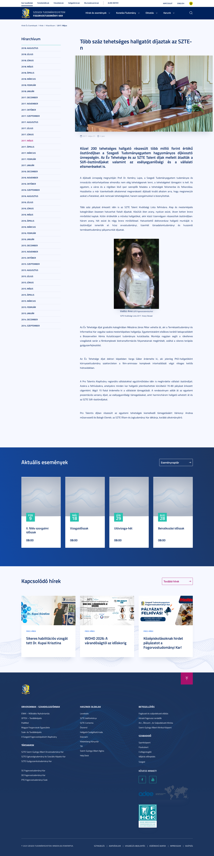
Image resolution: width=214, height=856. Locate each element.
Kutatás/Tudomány (126, 12)
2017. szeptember (30, 115)
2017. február (28, 159)
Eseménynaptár (170, 462)
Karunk (167, 12)
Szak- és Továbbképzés (31, 732)
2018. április (27, 72)
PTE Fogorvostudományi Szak (34, 779)
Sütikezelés (99, 846)
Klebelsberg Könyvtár (89, 741)
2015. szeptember (30, 264)
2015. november (29, 251)
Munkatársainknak (91, 3)
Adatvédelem (115, 846)
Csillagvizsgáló (145, 751)
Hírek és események (96, 12)
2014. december (29, 319)
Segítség (189, 846)
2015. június (27, 282)
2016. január (27, 239)
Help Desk (84, 755)
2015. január (27, 313)
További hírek (171, 581)
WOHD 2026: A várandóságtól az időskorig (105, 640)
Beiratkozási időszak (171, 528)
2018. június (27, 60)
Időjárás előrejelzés (147, 756)
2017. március (28, 152)
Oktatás (150, 12)
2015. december (29, 245)
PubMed (25, 722)
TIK (81, 746)
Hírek (41, 25)
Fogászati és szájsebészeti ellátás (153, 713)
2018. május (27, 66)
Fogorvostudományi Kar (48, 15)
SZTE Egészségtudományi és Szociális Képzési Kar (43, 756)
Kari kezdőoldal (27, 3)
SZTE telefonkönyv (88, 718)
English (180, 3)
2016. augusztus (29, 196)
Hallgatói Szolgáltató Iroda (91, 732)
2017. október (28, 109)
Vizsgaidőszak (79, 528)
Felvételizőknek (43, 3)
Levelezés (84, 713)
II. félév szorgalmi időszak (37, 530)
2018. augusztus (29, 48)
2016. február (28, 233)
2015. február (28, 307)
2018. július (27, 54)
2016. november (29, 177)
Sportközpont (145, 742)
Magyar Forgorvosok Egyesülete (35, 727)
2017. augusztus (29, 122)
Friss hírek (31, 631)
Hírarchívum (50, 25)
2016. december (29, 171)
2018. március (28, 78)
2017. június (27, 134)
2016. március (28, 227)
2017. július (27, 128)
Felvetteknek (59, 3)
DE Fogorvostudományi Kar (33, 775)
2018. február (28, 85)
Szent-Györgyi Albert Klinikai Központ (155, 727)
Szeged (142, 761)
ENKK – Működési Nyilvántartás (35, 713)
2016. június (27, 208)
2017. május (62, 25)
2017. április (27, 146)
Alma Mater (113, 3)
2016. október (28, 183)
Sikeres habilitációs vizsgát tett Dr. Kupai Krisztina (47, 640)
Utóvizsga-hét (123, 528)
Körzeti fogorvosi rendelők (150, 718)
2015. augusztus (29, 270)
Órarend (83, 727)
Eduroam (84, 736)
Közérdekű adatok (157, 846)
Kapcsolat (167, 3)
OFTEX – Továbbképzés (31, 718)
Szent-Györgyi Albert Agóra (92, 750)
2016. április (27, 220)
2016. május (27, 214)
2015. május (27, 288)
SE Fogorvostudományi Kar (33, 770)
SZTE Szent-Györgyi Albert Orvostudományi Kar (42, 751)
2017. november (29, 103)
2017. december (29, 97)
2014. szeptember (30, 325)
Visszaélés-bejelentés (135, 846)
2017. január (27, 165)
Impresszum (175, 846)
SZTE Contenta (86, 722)
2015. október (28, 257)
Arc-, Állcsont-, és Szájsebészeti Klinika (156, 722)
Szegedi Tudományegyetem (49, 12)
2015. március (28, 301)
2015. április (27, 294)
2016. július (27, 202)
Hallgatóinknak (74, 3)
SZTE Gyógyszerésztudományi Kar (36, 761)
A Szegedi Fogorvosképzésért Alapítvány (39, 736)
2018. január (27, 91)
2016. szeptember (30, 190)
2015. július (27, 276)
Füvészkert (143, 747)
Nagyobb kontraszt (191, 3)
